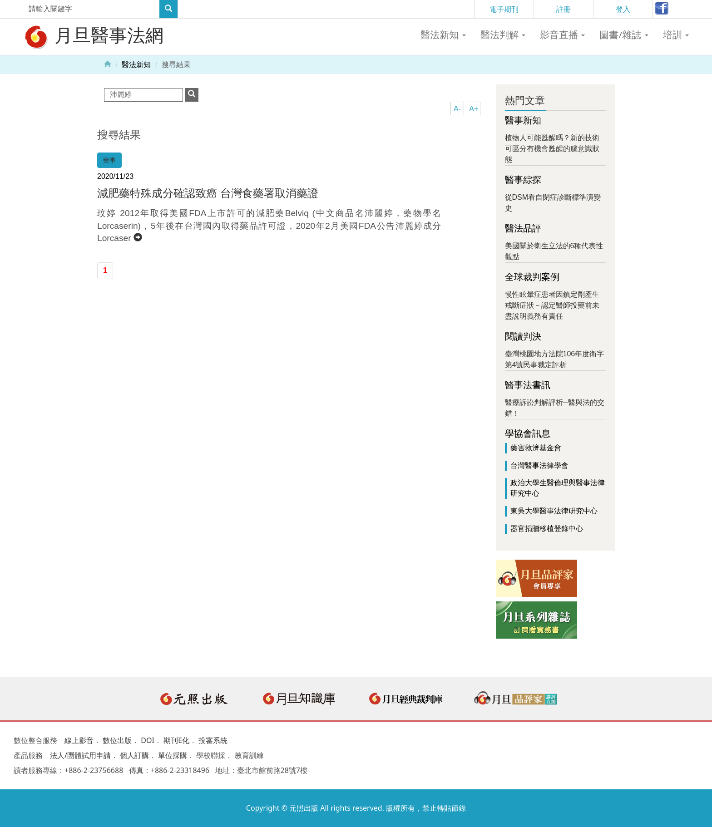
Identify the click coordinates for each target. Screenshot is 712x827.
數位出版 (117, 740)
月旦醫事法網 (93, 36)
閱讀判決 (523, 336)
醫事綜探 (523, 180)
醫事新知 (523, 120)
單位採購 (172, 755)
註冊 (563, 9)
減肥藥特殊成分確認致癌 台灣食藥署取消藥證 (207, 193)
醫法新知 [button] (442, 34)
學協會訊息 (527, 433)
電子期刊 (504, 9)
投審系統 (212, 740)
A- (457, 109)
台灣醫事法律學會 (539, 465)
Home (107, 63)
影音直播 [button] (562, 34)
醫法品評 (523, 228)
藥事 (109, 160)
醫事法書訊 (527, 385)
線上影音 (79, 740)
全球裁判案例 (532, 277)
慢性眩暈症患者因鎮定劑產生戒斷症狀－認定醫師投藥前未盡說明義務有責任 (552, 305)
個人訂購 (134, 755)
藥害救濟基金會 (535, 448)
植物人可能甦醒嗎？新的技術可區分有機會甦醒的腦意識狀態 (552, 148)
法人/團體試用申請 (80, 755)
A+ (473, 109)
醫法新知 (136, 65)
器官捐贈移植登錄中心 (546, 528)
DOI (147, 740)
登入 (623, 9)
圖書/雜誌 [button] (623, 34)
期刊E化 (176, 740)
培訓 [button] (676, 34)
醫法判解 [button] (502, 34)
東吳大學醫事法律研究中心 (554, 511)
